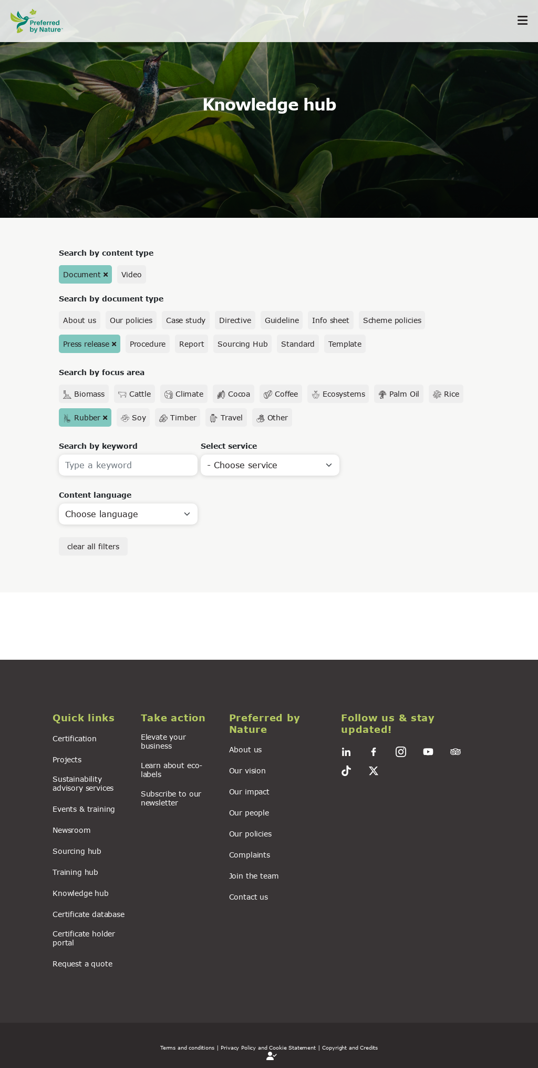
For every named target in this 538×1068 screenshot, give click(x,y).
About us (79, 320)
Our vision (247, 770)
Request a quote (82, 963)
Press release (86, 343)
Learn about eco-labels (171, 770)
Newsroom (72, 829)
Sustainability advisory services (83, 783)
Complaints (249, 854)
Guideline (282, 320)
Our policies (131, 320)
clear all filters (93, 546)
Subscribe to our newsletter (171, 798)
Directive (235, 320)
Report (191, 343)
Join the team (254, 875)
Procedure (148, 343)
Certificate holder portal (84, 938)
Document (82, 274)
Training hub (75, 872)
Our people (249, 812)
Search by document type (111, 298)
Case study (185, 320)
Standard (298, 343)
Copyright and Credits (350, 1047)
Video (131, 274)
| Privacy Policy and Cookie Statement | (268, 1047)
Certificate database (89, 914)
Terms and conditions (187, 1047)
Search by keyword (98, 445)
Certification (75, 738)
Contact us (248, 896)
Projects (67, 759)
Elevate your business (163, 741)
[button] (90, 718)
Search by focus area (101, 372)
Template (344, 343)
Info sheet (330, 320)
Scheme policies (392, 320)
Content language (95, 494)
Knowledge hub (81, 893)
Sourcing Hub (242, 343)
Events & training (84, 808)
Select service (229, 445)
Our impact (249, 791)
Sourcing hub (77, 851)
